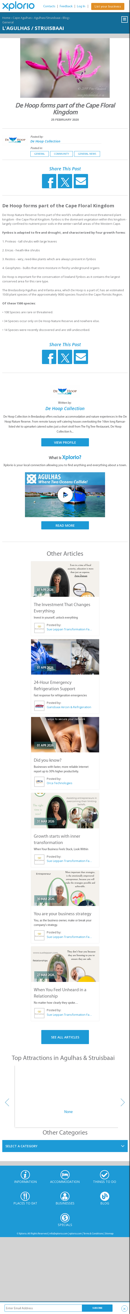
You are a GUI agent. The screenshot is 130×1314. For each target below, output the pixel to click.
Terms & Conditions (93, 1233)
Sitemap (109, 1233)
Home (6, 18)
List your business (108, 6)
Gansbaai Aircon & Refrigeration (69, 707)
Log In (81, 6)
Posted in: (36, 148)
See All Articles (65, 1037)
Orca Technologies (59, 783)
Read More (65, 525)
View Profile (65, 442)
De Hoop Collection (45, 141)
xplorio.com (75, 1233)
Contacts (49, 6)
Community (61, 153)
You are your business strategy (62, 913)
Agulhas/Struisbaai (47, 18)
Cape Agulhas (22, 18)
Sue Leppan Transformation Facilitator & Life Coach (69, 629)
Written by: (65, 402)
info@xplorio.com (58, 1233)
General (8, 22)
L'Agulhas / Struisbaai (33, 27)
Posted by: (37, 136)
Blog (66, 18)
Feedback (66, 6)
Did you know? (47, 760)
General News (87, 153)
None (68, 1111)
